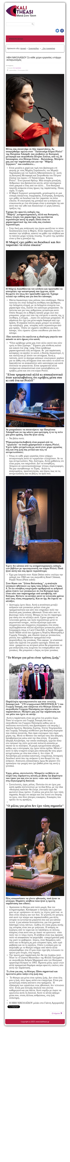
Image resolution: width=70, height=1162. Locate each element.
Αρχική (23, 48)
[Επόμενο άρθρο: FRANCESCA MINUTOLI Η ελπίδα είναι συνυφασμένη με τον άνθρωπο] (57, 1013)
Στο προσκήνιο (17, 68)
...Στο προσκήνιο (48, 48)
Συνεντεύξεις (33, 48)
